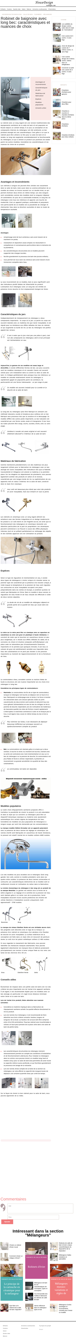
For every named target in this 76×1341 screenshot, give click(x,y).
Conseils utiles (40, 108)
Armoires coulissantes (39, 9)
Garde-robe (17, 9)
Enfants (3, 9)
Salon (24, 9)
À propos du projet (45, 1326)
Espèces (38, 99)
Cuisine (9, 9)
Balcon (29, 9)
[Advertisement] (26, 45)
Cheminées (52, 9)
